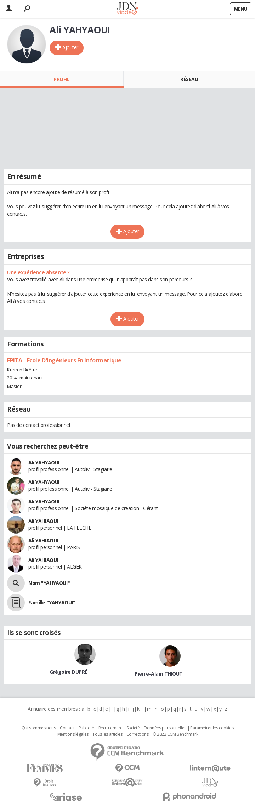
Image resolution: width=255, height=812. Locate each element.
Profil (61, 79)
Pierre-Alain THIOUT (159, 673)
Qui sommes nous (39, 728)
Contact (67, 728)
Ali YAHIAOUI (43, 521)
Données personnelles (165, 728)
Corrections (137, 734)
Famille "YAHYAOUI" (51, 602)
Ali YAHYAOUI (44, 462)
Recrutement (110, 728)
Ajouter (70, 47)
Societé (133, 728)
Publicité (86, 728)
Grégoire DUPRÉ (68, 672)
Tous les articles (107, 734)
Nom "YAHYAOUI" (49, 583)
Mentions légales (73, 734)
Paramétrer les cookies (211, 728)
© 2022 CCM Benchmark (175, 734)
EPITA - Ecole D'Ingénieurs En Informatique (64, 360)
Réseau (189, 79)
